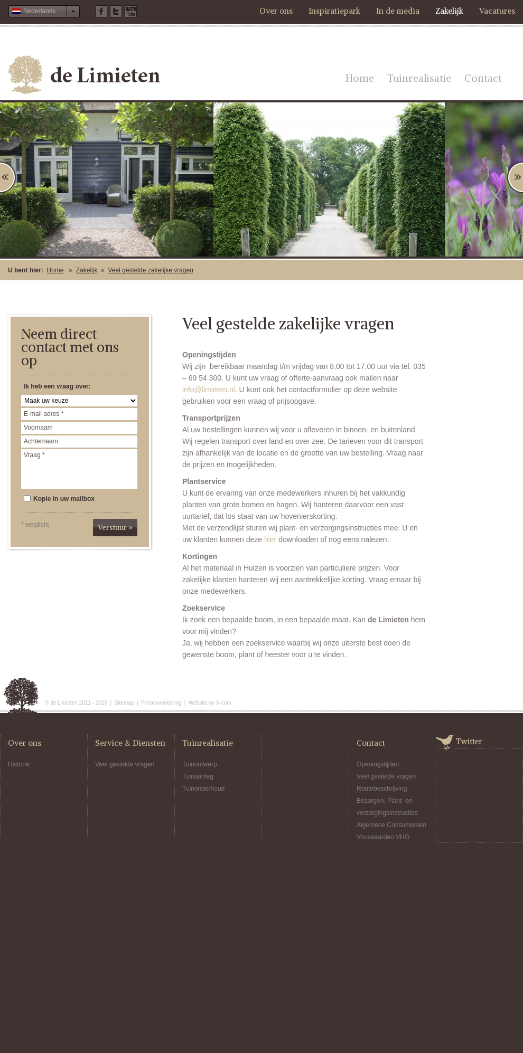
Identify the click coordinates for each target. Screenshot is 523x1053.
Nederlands (33, 11)
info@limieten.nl (208, 389)
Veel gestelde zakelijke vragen (150, 270)
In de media (397, 11)
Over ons (276, 11)
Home (359, 78)
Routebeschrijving (382, 788)
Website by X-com (210, 703)
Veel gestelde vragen (124, 764)
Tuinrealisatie (419, 78)
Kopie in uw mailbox (59, 498)
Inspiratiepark (334, 11)
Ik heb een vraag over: (57, 386)
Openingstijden (378, 764)
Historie (19, 764)
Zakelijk (449, 11)
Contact (483, 78)
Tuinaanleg (197, 776)
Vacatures (497, 11)
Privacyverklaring (161, 703)
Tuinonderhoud (203, 788)
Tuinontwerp (199, 764)
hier (270, 539)
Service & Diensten (130, 743)
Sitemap (124, 703)
